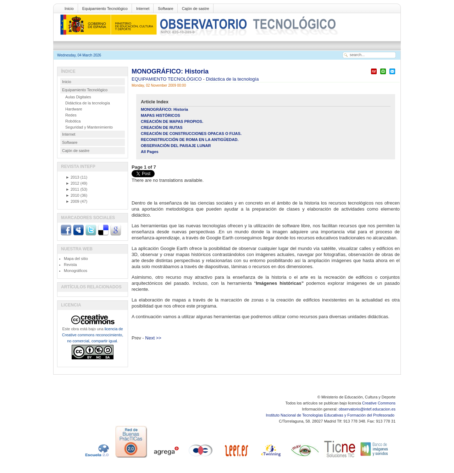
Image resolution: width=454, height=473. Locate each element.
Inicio (69, 8)
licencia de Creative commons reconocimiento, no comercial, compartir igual (92, 335)
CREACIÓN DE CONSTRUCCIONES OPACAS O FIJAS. (191, 133)
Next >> (153, 338)
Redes (71, 115)
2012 (72, 183)
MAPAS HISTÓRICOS (160, 115)
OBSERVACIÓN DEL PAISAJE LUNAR (176, 145)
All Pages (150, 151)
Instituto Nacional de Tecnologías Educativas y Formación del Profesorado (330, 415)
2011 (72, 189)
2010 (72, 195)
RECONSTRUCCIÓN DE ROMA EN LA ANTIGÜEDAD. (190, 139)
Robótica (73, 121)
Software (165, 8)
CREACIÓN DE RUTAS (162, 127)
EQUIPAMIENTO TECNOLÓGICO (167, 79)
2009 (72, 201)
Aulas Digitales (78, 97)
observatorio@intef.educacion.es (367, 409)
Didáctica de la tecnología (232, 79)
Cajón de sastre (195, 8)
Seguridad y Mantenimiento (89, 127)
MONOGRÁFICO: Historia (170, 71)
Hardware (73, 109)
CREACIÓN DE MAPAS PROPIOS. (172, 121)
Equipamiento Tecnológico (105, 8)
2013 (72, 177)
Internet (142, 8)
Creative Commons (378, 403)
